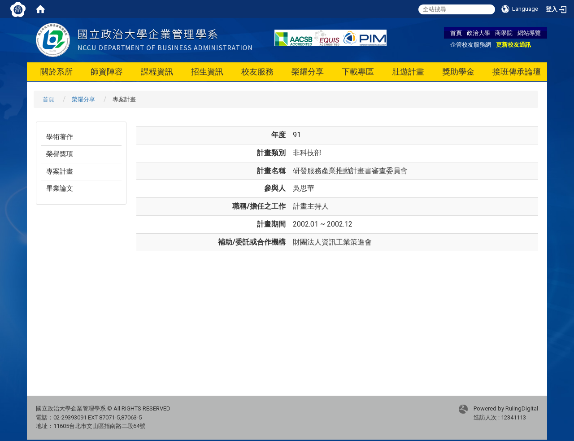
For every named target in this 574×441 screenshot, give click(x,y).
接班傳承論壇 (516, 71)
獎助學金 (458, 71)
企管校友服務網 (470, 44)
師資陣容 (107, 71)
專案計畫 (59, 171)
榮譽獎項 (59, 154)
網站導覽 (529, 33)
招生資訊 (207, 71)
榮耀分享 (307, 71)
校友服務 (257, 71)
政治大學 (478, 33)
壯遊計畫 (408, 71)
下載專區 (358, 71)
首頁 (456, 33)
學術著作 (59, 137)
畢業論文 (59, 188)
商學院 (504, 33)
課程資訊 (157, 71)
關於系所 (56, 71)
